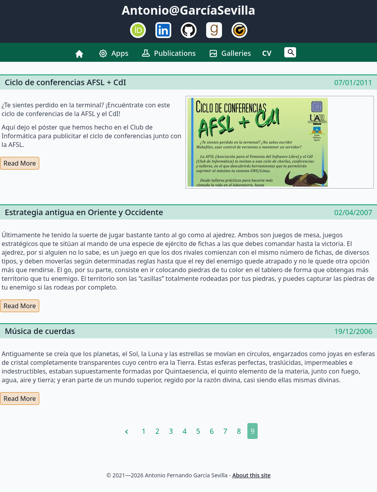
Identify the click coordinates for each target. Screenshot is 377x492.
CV (266, 53)
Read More (20, 163)
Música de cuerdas (40, 331)
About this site (251, 475)
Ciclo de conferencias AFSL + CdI (65, 82)
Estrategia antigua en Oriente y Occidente (84, 212)
